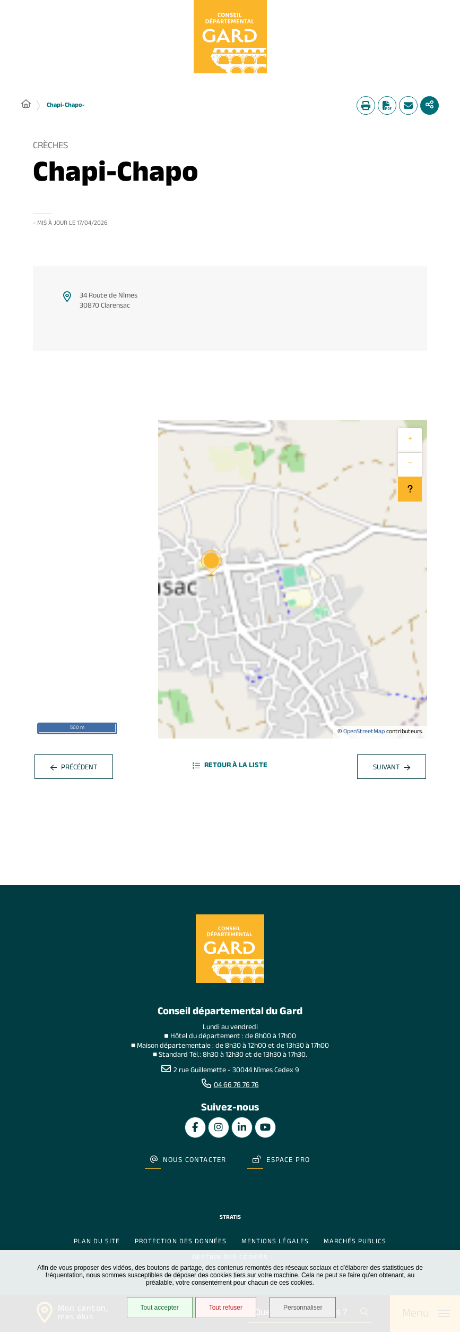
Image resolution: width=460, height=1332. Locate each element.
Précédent (73, 768)
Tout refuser (225, 1307)
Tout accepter (160, 1307)
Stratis (230, 1218)
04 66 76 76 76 (236, 1086)
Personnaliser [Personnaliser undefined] (302, 1307)
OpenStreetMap (364, 732)
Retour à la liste (230, 766)
